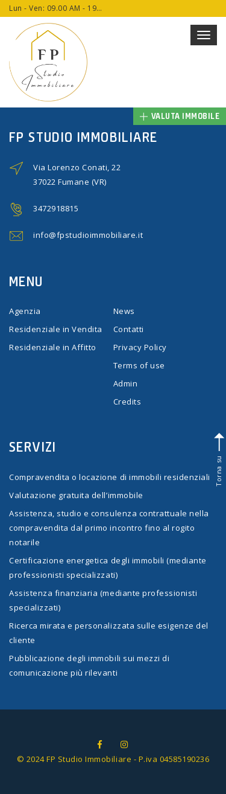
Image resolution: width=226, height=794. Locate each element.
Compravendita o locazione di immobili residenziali (109, 477)
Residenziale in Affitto (52, 347)
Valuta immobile (180, 116)
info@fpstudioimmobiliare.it (88, 234)
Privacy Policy (140, 347)
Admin (125, 383)
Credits (127, 401)
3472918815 (55, 208)
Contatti (128, 329)
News (124, 311)
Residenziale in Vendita (55, 329)
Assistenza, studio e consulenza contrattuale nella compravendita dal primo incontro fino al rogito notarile (109, 528)
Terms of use (139, 365)
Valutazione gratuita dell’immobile (76, 495)
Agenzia (25, 311)
